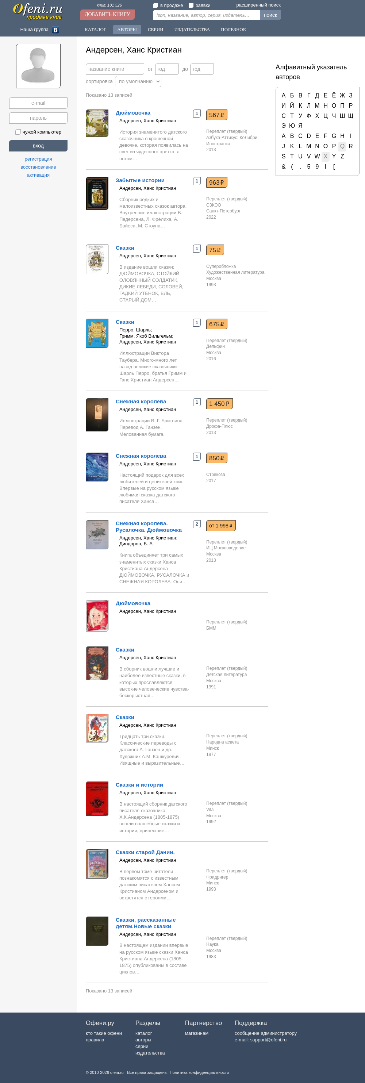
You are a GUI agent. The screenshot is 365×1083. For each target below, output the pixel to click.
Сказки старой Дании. (145, 852)
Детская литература (226, 674)
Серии (156, 29)
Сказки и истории (139, 784)
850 (216, 458)
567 (216, 115)
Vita (210, 809)
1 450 (219, 403)
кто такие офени (104, 1033)
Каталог (95, 29)
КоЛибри (249, 137)
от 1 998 (221, 525)
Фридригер (217, 877)
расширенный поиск (259, 5)
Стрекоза (215, 474)
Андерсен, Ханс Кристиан (147, 120)
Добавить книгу (107, 14)
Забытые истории (140, 180)
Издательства (192, 29)
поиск (270, 15)
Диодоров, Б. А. (136, 543)
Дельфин (215, 346)
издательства (150, 1053)
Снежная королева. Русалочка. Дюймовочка (149, 526)
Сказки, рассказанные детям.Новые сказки (146, 923)
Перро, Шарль (135, 330)
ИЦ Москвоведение (226, 547)
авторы (143, 1039)
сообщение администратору (266, 1033)
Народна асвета (222, 742)
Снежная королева (141, 401)
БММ (211, 628)
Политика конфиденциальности (199, 1072)
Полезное (233, 29)
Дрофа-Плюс (219, 426)
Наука (212, 944)
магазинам (196, 1033)
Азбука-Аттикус (221, 137)
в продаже (168, 5)
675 (216, 324)
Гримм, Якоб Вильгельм (145, 336)
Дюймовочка (133, 113)
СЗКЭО (213, 205)
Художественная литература (235, 272)
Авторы (127, 29)
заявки (199, 5)
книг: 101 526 (109, 5)
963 (216, 182)
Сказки (125, 248)
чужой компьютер (38, 132)
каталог (143, 1033)
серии (141, 1046)
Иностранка (218, 143)
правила (95, 1039)
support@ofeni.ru (268, 1039)
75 (215, 250)
